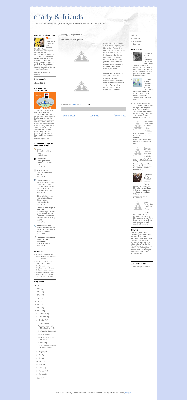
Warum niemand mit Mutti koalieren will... (46, 327)
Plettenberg (42, 343)
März (41, 368)
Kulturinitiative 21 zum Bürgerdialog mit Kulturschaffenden (44, 200)
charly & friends (58, 16)
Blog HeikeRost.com (45, 196)
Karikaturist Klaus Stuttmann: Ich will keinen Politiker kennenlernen (45, 268)
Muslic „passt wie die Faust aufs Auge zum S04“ (44, 163)
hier (140, 253)
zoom (39, 149)
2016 (39, 301)
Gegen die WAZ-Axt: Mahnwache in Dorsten (148, 151)
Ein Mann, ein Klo (147, 80)
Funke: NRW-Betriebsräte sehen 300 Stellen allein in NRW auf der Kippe (46, 230)
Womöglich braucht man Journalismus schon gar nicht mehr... (148, 58)
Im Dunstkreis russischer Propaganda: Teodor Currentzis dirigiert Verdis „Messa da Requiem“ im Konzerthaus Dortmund (45, 186)
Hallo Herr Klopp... (45, 334)
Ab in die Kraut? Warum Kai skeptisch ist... (47, 347)
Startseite (94, 115)
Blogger (128, 393)
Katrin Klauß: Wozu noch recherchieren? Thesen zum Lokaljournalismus (45, 275)
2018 (39, 295)
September (43, 323)
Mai (40, 361)
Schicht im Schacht (43, 243)
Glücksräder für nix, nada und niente (148, 124)
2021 (39, 285)
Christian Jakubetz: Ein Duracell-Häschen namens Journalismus (46, 256)
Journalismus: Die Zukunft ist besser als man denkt (148, 178)
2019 (39, 292)
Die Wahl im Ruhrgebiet (47, 331)
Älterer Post (120, 115)
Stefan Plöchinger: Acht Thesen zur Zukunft (44, 262)
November (43, 317)
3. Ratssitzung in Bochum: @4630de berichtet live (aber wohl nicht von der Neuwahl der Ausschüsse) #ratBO (46, 216)
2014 (39, 308)
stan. (50, 38)
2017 (39, 298)
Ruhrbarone (41, 159)
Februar (42, 371)
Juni (40, 358)
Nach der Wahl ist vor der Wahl (46, 338)
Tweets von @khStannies (140, 267)
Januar (41, 374)
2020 (39, 289)
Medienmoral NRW (44, 226)
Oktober (42, 320)
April (41, 364)
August (41, 352)
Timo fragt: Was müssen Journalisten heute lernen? (143, 104)
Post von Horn (42, 170)
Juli (40, 355)
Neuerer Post (68, 115)
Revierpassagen (43, 180)
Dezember (43, 314)
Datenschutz (137, 41)
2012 (39, 378)
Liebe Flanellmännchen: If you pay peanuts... (148, 206)
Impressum (137, 44)
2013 (39, 311)
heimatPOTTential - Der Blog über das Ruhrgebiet (46, 239)
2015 (39, 304)
